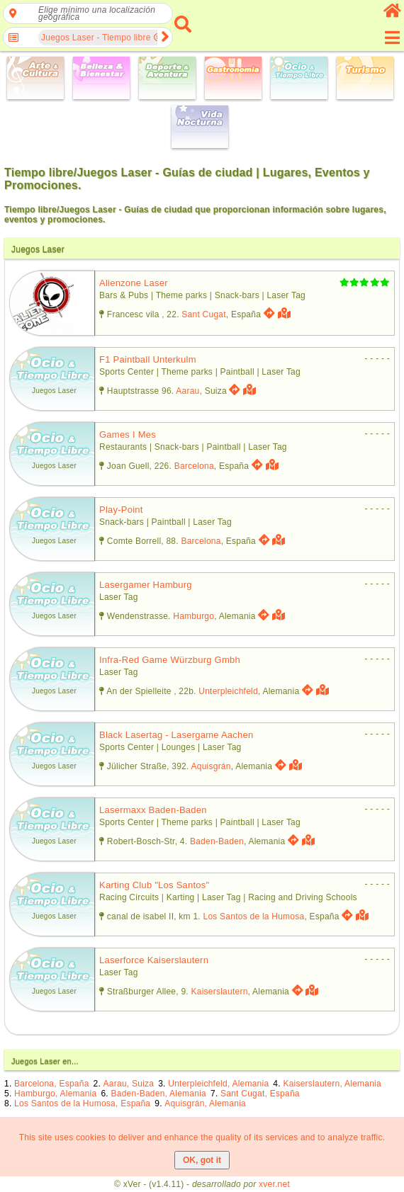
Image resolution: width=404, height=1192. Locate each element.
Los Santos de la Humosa (253, 916)
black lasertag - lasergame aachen (176, 735)
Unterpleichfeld (228, 691)
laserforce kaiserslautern (153, 960)
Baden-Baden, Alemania (158, 1094)
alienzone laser (133, 283)
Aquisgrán (211, 766)
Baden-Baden (217, 841)
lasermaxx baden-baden (153, 810)
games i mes (127, 434)
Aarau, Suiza (129, 1084)
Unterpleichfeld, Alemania (218, 1084)
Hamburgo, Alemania (55, 1094)
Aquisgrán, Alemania (205, 1103)
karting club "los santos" (154, 885)
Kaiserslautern (219, 992)
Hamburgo (193, 616)
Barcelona (194, 466)
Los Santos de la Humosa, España (82, 1103)
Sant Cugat (203, 314)
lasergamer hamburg (145, 584)
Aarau (187, 391)
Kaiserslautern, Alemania (332, 1084)
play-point (121, 509)
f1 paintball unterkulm (147, 359)
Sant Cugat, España (260, 1094)
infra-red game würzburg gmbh (169, 659)
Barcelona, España (51, 1084)
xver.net (274, 1184)
